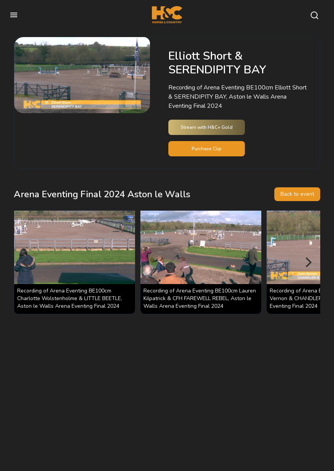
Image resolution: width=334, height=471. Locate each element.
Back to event (297, 194)
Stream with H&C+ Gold (207, 127)
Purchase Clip (207, 149)
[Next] (308, 262)
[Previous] (26, 262)
